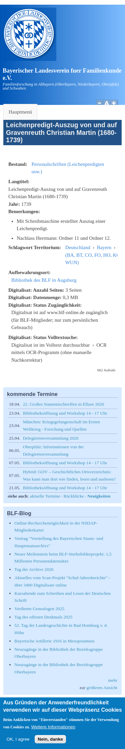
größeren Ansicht (101, 687)
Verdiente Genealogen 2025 (39, 608)
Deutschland (77, 247)
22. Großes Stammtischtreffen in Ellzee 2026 (63, 404)
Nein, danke (50, 743)
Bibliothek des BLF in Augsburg (44, 280)
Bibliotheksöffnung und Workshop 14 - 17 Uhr (65, 413)
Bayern (104, 247)
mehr (112, 680)
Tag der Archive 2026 (33, 569)
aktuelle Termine (45, 496)
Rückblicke (74, 496)
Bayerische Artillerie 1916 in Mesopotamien (54, 640)
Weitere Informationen (53, 730)
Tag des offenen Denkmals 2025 (43, 616)
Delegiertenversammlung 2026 (51, 438)
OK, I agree (17, 743)
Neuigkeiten (98, 496)
